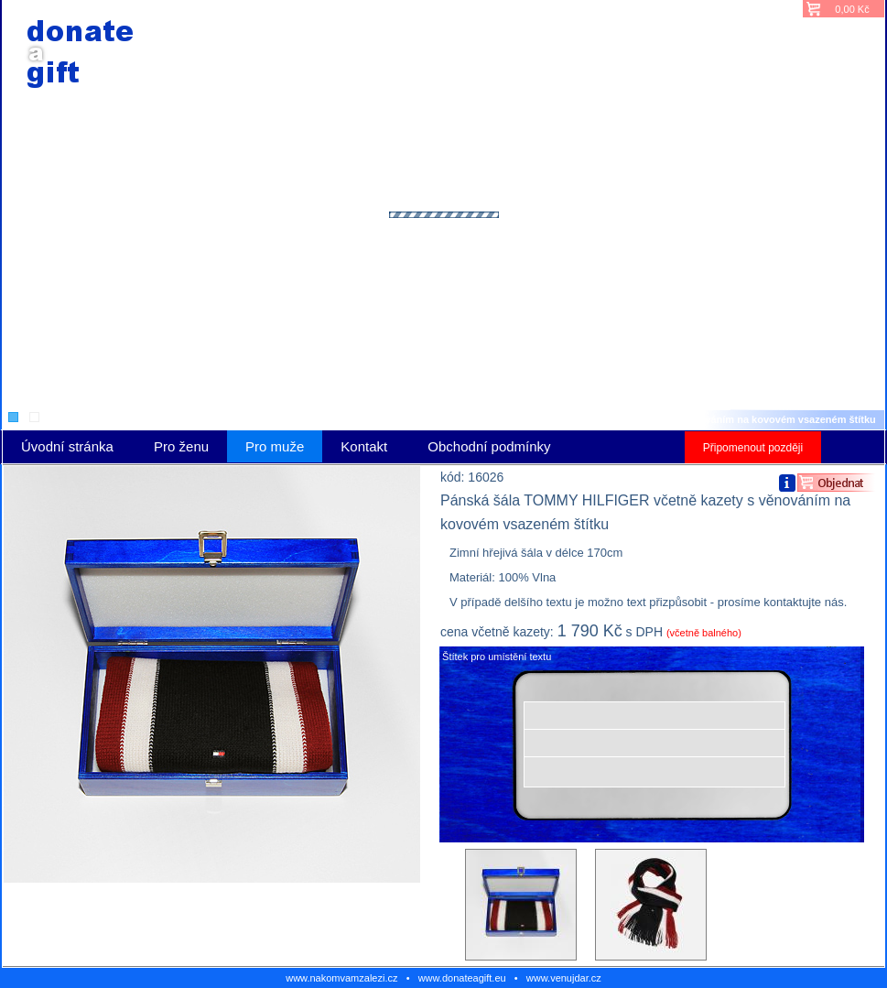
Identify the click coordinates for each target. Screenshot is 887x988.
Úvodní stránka (319, 419)
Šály (433, 419)
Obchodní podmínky (488, 446)
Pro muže (389, 419)
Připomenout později (753, 447)
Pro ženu (181, 446)
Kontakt (364, 446)
